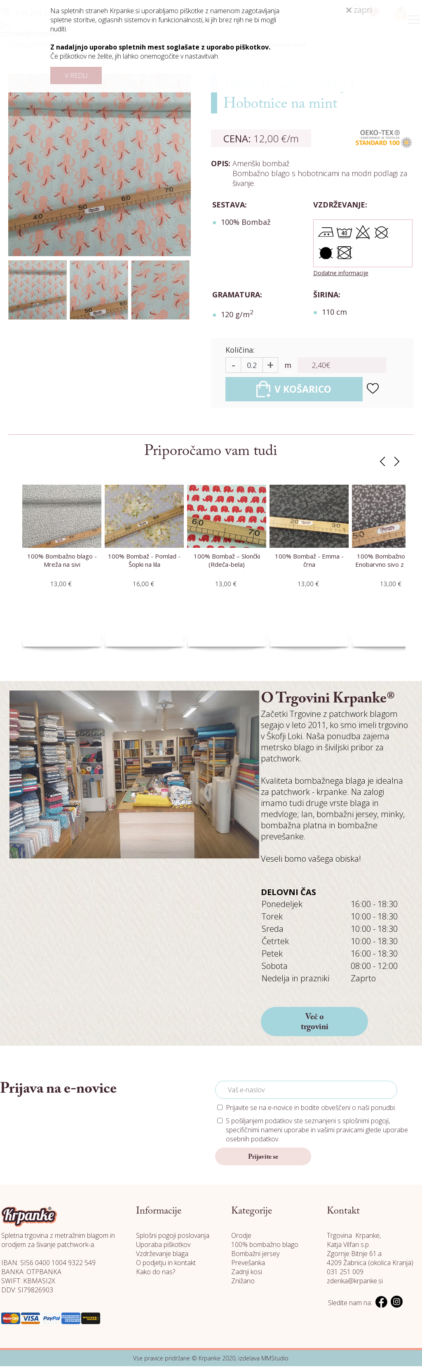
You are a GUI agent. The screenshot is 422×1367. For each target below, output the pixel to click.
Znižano (243, 1281)
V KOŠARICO (298, 389)
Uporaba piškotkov (163, 1245)
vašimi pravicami (340, 1130)
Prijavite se (263, 1158)
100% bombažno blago (264, 1245)
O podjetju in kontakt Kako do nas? (166, 1268)
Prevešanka (248, 1263)
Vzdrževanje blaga (162, 1254)
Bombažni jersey (255, 1254)
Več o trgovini (314, 1023)
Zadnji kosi (246, 1272)
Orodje (241, 1236)
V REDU (76, 75)
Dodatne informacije (340, 273)
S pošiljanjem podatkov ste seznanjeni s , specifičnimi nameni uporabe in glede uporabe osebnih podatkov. (317, 1130)
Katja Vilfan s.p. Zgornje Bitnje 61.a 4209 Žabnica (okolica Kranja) (370, 1254)
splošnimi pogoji (365, 1121)
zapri (359, 9)
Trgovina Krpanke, (354, 1236)
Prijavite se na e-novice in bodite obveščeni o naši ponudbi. (311, 1108)
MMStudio (274, 1359)
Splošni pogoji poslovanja (172, 1236)
